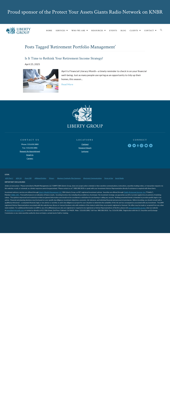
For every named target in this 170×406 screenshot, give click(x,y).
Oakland (84, 144)
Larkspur (85, 151)
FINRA (13, 195)
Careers (30, 158)
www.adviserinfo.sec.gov (136, 208)
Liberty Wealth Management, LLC (50, 192)
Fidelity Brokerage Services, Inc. (134, 192)
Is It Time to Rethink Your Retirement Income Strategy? (64, 58)
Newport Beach (85, 148)
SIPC (17, 195)
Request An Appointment (30, 151)
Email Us (29, 155)
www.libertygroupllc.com (15, 210)
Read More (67, 84)
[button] (161, 30)
